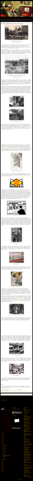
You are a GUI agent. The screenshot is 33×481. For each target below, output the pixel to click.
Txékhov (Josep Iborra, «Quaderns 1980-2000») (27, 417)
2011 (3, 469)
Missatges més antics (27, 394)
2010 (3, 470)
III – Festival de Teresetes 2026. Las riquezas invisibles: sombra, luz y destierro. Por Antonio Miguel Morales (28, 472)
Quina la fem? (26, 438)
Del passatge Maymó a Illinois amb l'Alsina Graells (12, 23)
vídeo (25, 391)
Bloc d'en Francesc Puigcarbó (27, 418)
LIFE (24, 464)
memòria (2, 391)
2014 (3, 465)
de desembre (5, 444)
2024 (3, 437)
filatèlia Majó (9, 339)
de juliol (4, 450)
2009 (3, 471)
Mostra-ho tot (31, 477)
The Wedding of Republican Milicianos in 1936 (28, 460)
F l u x (25, 414)
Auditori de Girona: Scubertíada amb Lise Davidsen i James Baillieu (28, 423)
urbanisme (22, 391)
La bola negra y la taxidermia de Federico (27, 426)
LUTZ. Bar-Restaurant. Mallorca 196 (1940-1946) (28, 476)
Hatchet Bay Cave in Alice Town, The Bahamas (28, 452)
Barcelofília (26, 475)
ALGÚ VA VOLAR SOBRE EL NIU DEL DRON (27, 420)
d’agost (4, 449)
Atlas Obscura (26, 451)
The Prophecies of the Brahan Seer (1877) (27, 468)
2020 (3, 442)
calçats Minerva (21, 298)
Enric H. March (7, 410)
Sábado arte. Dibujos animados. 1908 (27, 450)
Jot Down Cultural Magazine (27, 425)
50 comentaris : (11, 389)
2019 (3, 443)
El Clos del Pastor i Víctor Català (27, 429)
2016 (3, 463)
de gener (4, 459)
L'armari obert (26, 433)
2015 (3, 464)
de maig (4, 453)
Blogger (20, 479)
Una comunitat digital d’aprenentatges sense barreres (27, 410)
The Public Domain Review (28, 467)
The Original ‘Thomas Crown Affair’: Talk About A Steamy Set (28, 465)
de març (4, 458)
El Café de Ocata (26, 412)
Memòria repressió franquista (27, 431)
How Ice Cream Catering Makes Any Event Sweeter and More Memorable (28, 455)
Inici (17, 394)
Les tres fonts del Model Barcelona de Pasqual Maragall (28, 445)
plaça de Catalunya (22, 49)
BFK (24, 437)
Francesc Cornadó (26, 441)
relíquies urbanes (12, 391)
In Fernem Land (26, 421)
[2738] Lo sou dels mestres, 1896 (27, 439)
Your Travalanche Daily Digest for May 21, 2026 (28, 462)
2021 (3, 441)
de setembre (5, 448)
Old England (16, 297)
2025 (3, 436)
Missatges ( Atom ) (19, 396)
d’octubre (4, 447)
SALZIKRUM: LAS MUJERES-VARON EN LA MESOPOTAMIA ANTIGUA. (28, 435)
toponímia (18, 391)
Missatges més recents (5, 394)
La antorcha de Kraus (27, 457)
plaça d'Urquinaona (11, 49)
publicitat (7, 391)
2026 (3, 435)
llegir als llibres (27, 447)
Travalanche (26, 461)
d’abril (4, 454)
